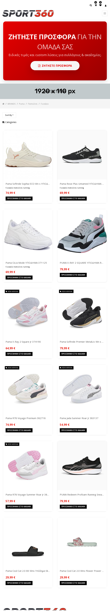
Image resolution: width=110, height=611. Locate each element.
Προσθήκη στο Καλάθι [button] (19, 198)
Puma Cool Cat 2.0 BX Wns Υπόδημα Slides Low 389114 (28, 570)
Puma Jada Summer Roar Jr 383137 (79, 418)
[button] (9, 115)
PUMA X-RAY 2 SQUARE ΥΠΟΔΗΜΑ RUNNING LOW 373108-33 (82, 262)
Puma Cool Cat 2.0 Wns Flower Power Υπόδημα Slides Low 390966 (82, 570)
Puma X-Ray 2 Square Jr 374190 (23, 341)
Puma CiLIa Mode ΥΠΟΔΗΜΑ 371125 (26, 262)
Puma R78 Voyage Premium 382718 (26, 418)
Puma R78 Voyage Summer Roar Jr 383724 (28, 494)
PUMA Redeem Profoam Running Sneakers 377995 (82, 494)
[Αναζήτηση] (105, 113)
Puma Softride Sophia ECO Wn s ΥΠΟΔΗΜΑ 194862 (28, 183)
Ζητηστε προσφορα (55, 66)
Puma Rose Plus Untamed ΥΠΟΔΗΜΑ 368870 (82, 183)
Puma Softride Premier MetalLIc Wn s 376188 (82, 341)
